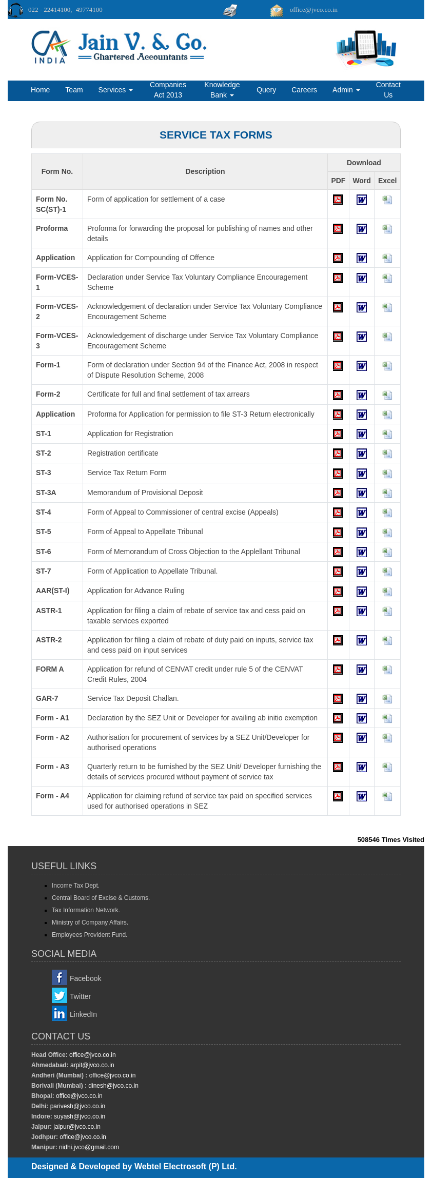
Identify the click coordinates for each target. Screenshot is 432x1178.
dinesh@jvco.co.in (113, 1085)
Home (40, 90)
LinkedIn (83, 1014)
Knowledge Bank (222, 90)
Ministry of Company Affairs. (90, 922)
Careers (304, 90)
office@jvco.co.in (92, 1054)
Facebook (85, 978)
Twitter (80, 996)
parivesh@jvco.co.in (78, 1106)
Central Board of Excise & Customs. (101, 897)
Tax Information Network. (86, 910)
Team (74, 90)
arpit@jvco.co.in (91, 1065)
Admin (346, 90)
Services (116, 90)
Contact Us (388, 90)
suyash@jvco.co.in (79, 1116)
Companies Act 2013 (168, 90)
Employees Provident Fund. (89, 934)
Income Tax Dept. (76, 885)
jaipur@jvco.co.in (76, 1126)
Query (266, 90)
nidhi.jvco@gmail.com (88, 1147)
